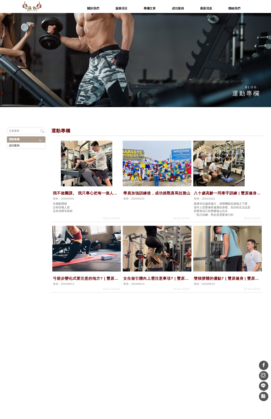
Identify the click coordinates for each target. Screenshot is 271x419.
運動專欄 (14, 139)
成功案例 (14, 145)
